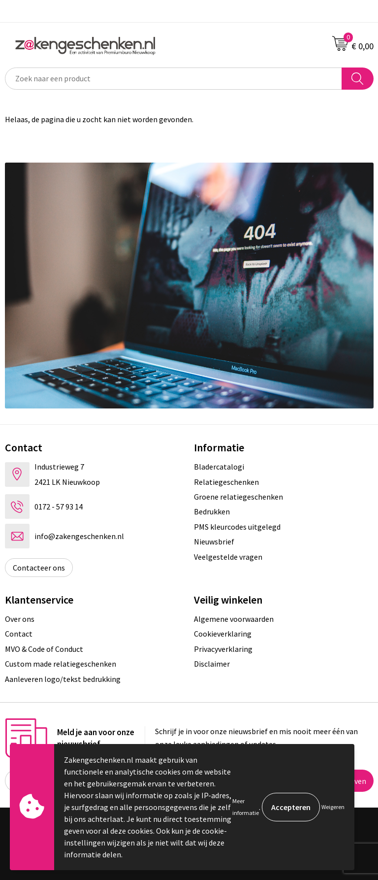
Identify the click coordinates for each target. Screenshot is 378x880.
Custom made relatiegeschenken (60, 664)
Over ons (19, 619)
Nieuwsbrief (214, 541)
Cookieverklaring (223, 634)
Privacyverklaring (223, 649)
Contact (18, 634)
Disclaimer (212, 664)
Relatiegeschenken (226, 482)
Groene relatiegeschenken (238, 497)
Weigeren (333, 807)
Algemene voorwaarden (234, 619)
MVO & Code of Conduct (44, 649)
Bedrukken (212, 511)
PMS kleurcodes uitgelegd (237, 527)
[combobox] (173, 79)
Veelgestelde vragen (228, 557)
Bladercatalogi (219, 467)
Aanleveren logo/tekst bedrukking (63, 679)
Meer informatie (245, 806)
